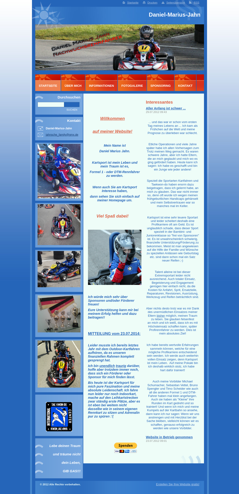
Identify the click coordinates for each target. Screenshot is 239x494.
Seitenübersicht (175, 2)
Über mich (73, 85)
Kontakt (185, 85)
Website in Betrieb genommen (169, 437)
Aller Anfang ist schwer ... (166, 108)
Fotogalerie (132, 85)
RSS (196, 2)
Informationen (101, 85)
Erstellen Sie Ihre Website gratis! (177, 484)
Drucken (153, 2)
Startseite (133, 2)
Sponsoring (161, 85)
